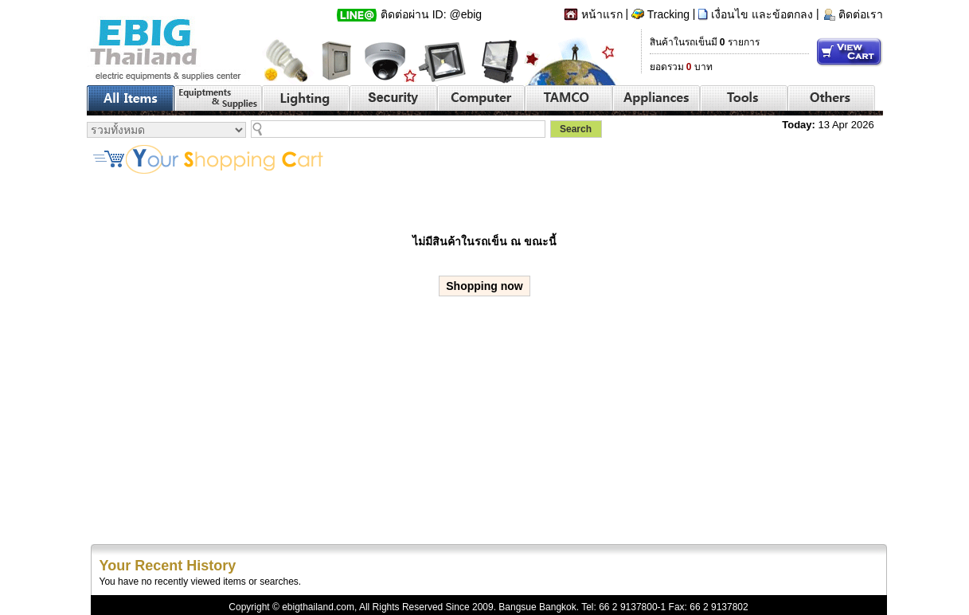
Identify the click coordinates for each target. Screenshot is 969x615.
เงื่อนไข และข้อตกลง (762, 14)
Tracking (668, 14)
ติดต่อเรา (860, 14)
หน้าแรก (602, 14)
